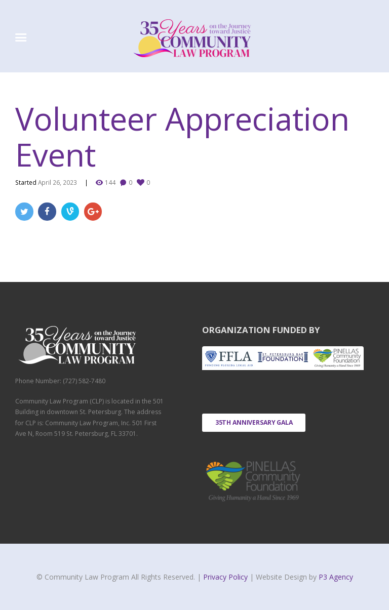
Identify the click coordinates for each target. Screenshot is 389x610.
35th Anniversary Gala (254, 422)
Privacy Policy (226, 577)
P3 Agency (336, 577)
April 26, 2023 (57, 182)
